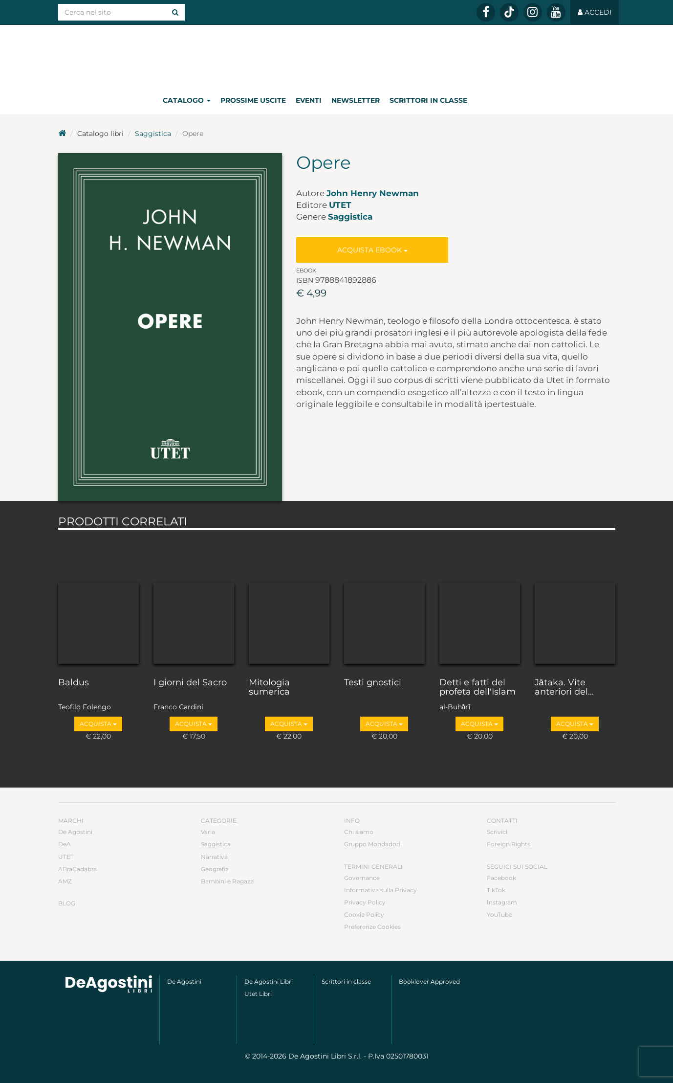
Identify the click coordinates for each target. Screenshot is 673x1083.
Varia (208, 831)
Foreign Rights (508, 844)
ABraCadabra (77, 869)
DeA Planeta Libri (336, 55)
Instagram (502, 902)
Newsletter (355, 100)
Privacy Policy (365, 902)
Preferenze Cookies (372, 926)
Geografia (215, 869)
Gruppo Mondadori (372, 844)
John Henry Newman (372, 193)
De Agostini (75, 831)
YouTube (499, 914)
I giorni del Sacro (190, 683)
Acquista (98, 723)
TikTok (496, 890)
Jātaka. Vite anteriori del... (564, 688)
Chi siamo (358, 831)
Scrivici (497, 831)
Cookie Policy (364, 914)
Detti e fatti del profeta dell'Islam (477, 688)
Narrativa (214, 856)
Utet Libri (258, 993)
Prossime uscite (253, 100)
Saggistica (153, 133)
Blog (66, 903)
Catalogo (187, 100)
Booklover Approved (429, 981)
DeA (64, 844)
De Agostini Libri (268, 981)
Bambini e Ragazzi (228, 881)
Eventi (309, 100)
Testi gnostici (372, 683)
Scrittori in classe (428, 100)
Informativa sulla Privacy (380, 890)
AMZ (65, 881)
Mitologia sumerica (269, 688)
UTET (340, 205)
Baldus (73, 683)
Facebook (501, 877)
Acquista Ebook (372, 250)
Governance (362, 877)
